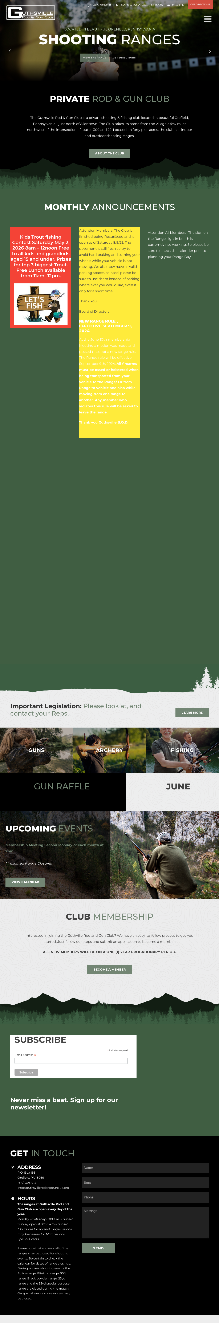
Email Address (25, 1055)
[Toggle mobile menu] (208, 19)
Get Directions (200, 4)
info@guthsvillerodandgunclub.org (43, 1188)
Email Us (178, 5)
